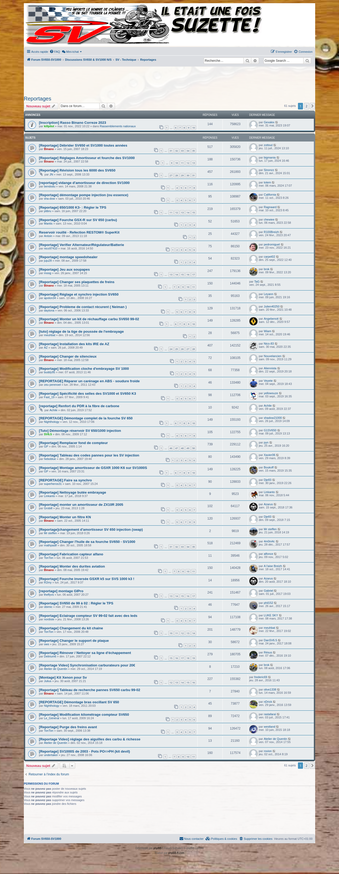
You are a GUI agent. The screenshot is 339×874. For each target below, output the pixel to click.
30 (187, 175)
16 (187, 274)
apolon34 (50, 298)
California (270, 194)
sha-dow (49, 198)
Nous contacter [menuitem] (191, 838)
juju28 (48, 260)
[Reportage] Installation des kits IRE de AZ (74, 344)
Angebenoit (271, 318)
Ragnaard (270, 207)
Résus (268, 652)
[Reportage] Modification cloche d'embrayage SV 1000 (84, 369)
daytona (49, 310)
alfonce (268, 553)
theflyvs (49, 594)
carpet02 (269, 256)
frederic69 (260, 677)
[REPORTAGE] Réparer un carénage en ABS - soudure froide (89, 381)
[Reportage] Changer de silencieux (68, 356)
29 (182, 175)
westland (269, 726)
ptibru (47, 211)
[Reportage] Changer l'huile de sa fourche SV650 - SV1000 (87, 542)
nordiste (49, 619)
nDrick (268, 701)
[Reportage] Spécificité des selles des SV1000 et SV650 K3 (87, 394)
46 (171, 448)
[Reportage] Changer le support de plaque (74, 641)
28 (176, 175)
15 (193, 212)
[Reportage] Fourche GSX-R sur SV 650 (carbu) (78, 220)
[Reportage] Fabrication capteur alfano (71, 554)
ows (46, 644)
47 (176, 448)
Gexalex (269, 122)
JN (51, 174)
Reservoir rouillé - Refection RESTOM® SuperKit (79, 232)
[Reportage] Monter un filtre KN (65, 517)
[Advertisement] (169, 79)
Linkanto (49, 496)
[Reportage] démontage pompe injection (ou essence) (83, 195)
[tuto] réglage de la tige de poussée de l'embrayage (81, 331)
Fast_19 (49, 397)
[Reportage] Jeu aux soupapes (64, 269)
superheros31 (53, 483)
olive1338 (270, 689)
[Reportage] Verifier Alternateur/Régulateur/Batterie (81, 245)
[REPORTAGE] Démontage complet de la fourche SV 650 (86, 418)
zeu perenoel (52, 384)
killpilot (49, 126)
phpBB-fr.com (176, 852)
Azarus (268, 504)
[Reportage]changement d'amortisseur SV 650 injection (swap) (91, 530)
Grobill (48, 508)
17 (193, 274)
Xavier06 (269, 454)
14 (187, 212)
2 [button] (306, 106)
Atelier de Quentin (55, 668)
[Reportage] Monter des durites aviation (72, 566)
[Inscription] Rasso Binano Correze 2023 (72, 123)
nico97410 (50, 248)
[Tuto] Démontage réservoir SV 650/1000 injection (80, 431)
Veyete (268, 380)
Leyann (268, 294)
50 (193, 448)
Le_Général (51, 718)
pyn (266, 442)
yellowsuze (271, 393)
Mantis (48, 223)
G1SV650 (270, 430)
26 (182, 349)
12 (187, 163)
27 (171, 175)
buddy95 (49, 372)
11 (182, 163)
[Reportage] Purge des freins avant (68, 727)
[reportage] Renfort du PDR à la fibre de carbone (79, 406)
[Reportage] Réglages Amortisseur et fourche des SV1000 (87, 158)
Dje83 (267, 479)
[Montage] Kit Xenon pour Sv (63, 677)
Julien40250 (271, 306)
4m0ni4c (269, 541)
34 (187, 150)
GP (46, 446)
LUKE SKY (271, 615)
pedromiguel (272, 244)
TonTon (48, 557)
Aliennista (270, 368)
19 (193, 658)
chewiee (269, 219)
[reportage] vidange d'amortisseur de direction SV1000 (84, 183)
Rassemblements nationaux (118, 126)
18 (187, 658)
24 (171, 349)
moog (47, 273)
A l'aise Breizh (273, 566)
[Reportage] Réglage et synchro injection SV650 (78, 294)
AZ (46, 347)
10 (193, 127)
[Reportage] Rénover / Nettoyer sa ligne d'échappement (85, 653)
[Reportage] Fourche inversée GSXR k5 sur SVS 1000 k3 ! (86, 579)
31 (171, 150)
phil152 (268, 602)
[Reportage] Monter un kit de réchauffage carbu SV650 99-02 (89, 319)
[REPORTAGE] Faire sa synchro (65, 480)
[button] (312, 106)
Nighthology (51, 421)
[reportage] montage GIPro (61, 591)
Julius (47, 681)
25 (176, 349)
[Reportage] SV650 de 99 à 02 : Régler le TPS (76, 603)
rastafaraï (270, 714)
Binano (49, 149)
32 (176, 150)
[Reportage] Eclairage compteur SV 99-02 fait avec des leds (88, 616)
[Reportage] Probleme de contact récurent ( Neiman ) (83, 307)
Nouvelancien (273, 356)
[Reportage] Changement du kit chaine (71, 628)
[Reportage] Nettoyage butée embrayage (72, 492)
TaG (257, 281)
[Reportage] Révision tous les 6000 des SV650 (77, 170)
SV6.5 (48, 434)
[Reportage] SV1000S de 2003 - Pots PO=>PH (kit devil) (84, 751)
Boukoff (269, 467)
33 (182, 150)
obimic (48, 606)
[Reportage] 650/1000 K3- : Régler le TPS (72, 207)
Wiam (267, 331)
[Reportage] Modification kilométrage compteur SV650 (84, 715)
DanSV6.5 (270, 640)
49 (187, 448)
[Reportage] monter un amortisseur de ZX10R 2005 (81, 505)
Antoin (48, 236)
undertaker (51, 755)
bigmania (270, 157)
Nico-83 (269, 343)
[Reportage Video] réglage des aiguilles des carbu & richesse (89, 739)
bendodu (49, 186)
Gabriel (268, 590)
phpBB (157, 848)
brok (266, 269)
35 (193, 150)
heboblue (50, 458)
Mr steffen (50, 533)
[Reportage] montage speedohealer (68, 257)
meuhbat (49, 335)
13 (193, 163)
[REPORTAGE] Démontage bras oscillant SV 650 (79, 702)
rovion (268, 751)
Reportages (37, 99)
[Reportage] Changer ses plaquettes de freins (76, 282)
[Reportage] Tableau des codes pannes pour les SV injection (89, 455)
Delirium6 (50, 656)
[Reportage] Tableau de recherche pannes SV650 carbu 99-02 (89, 690)
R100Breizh (271, 232)
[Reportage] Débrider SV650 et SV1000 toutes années (83, 145)
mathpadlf (50, 545)
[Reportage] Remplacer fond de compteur (73, 443)
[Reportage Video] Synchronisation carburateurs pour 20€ (87, 665)
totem (267, 182)
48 (182, 448)
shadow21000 (273, 417)
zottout (268, 145)
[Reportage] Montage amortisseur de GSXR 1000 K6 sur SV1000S (93, 468)
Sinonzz (269, 170)
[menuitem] (55, 52)
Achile (53, 410)
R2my (48, 582)
